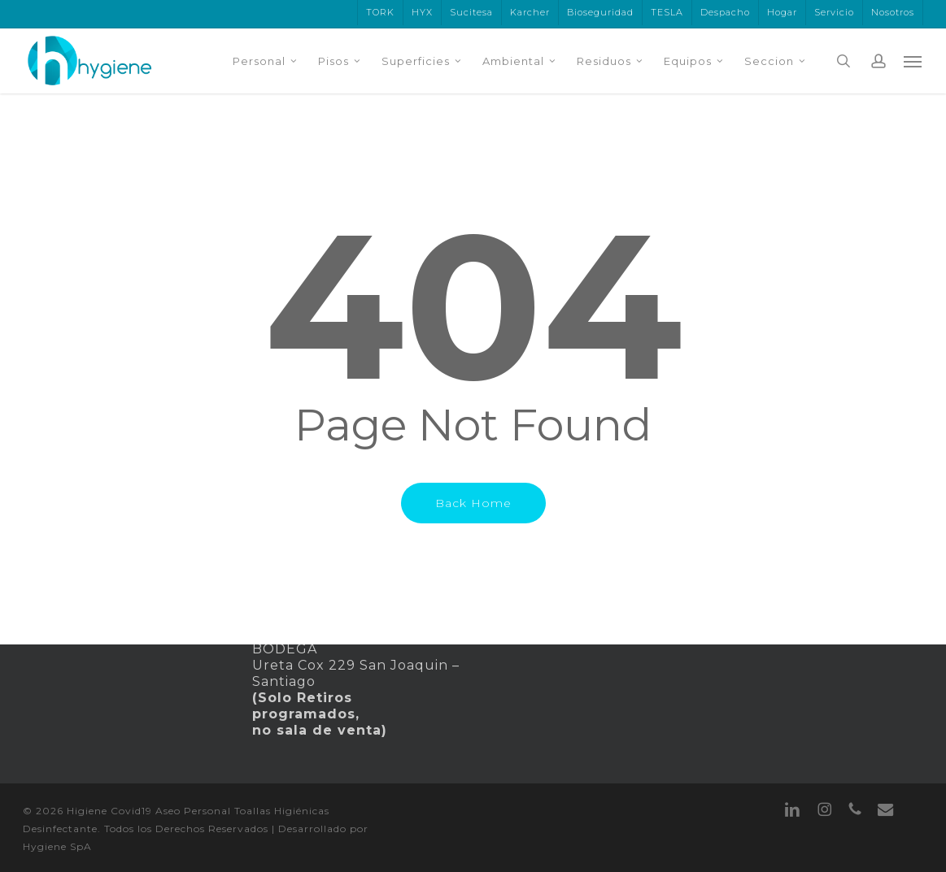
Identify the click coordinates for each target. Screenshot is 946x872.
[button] (913, 61)
